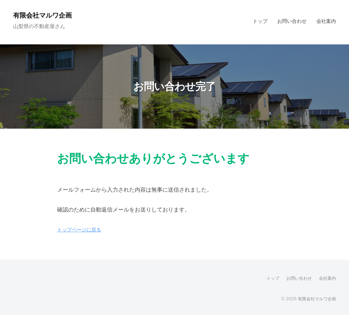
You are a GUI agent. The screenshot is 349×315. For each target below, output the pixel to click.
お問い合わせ (292, 21)
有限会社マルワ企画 (46, 15)
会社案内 (326, 21)
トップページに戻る (82, 230)
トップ (260, 21)
